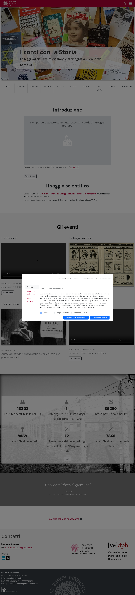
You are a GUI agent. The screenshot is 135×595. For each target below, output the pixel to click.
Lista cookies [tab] (30, 300)
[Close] (110, 276)
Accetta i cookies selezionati (76, 318)
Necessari (47, 313)
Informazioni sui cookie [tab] (32, 292)
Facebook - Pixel (80, 313)
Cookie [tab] (30, 287)
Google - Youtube (62, 313)
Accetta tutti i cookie (99, 318)
